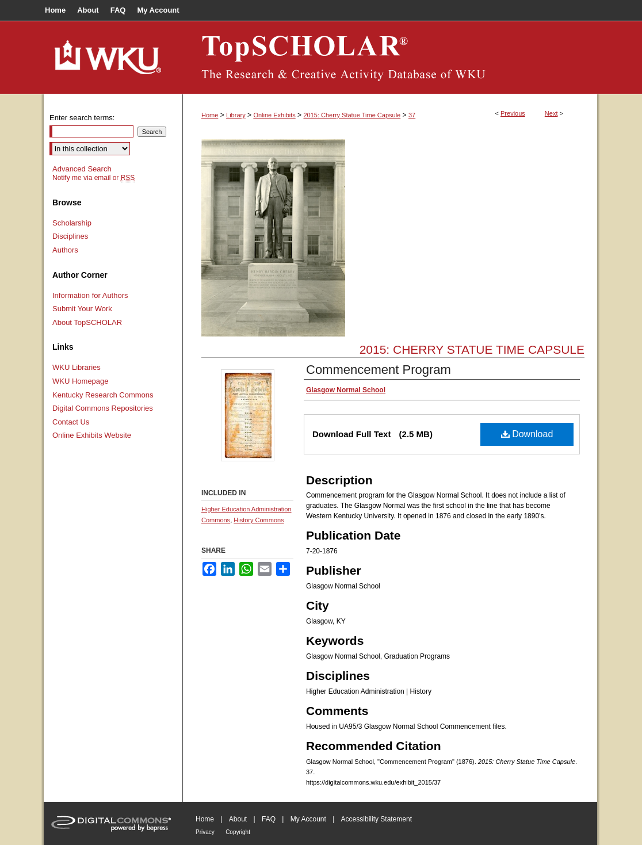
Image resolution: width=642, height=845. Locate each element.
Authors (65, 250)
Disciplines (70, 236)
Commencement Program (378, 369)
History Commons (259, 520)
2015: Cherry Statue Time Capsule (351, 115)
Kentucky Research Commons (103, 395)
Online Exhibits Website (91, 435)
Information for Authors (90, 295)
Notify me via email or (93, 178)
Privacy (205, 832)
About (238, 819)
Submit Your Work (82, 308)
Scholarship (71, 223)
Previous (512, 113)
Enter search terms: (81, 117)
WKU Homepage (80, 381)
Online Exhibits (274, 115)
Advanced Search (82, 169)
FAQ (269, 819)
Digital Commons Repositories (102, 408)
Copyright (238, 832)
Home (209, 115)
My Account (308, 819)
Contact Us (70, 422)
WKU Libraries (76, 367)
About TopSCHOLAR (87, 322)
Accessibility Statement (376, 819)
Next (551, 113)
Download (527, 434)
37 (411, 115)
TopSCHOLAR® (390, 57)
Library (236, 115)
